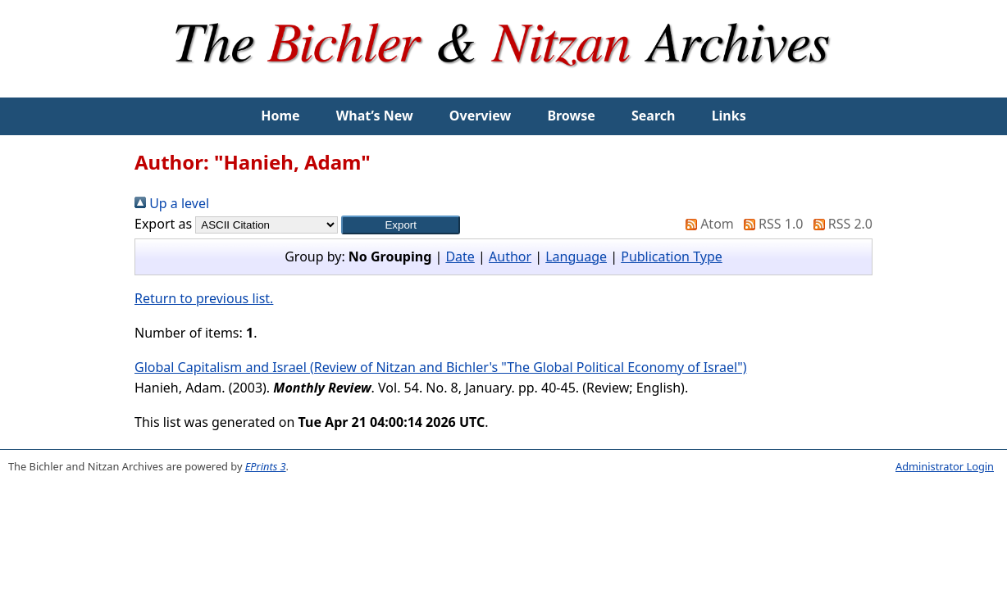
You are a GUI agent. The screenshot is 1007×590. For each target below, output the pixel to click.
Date (459, 256)
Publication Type (671, 256)
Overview (480, 116)
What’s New (374, 116)
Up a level (171, 203)
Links (729, 116)
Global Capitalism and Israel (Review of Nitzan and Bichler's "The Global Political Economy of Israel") (440, 367)
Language (576, 256)
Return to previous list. (203, 298)
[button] (400, 225)
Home (280, 116)
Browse (571, 116)
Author (510, 256)
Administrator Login (944, 466)
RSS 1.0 (770, 224)
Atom (706, 224)
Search (653, 116)
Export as (163, 224)
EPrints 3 (265, 466)
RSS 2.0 (840, 224)
